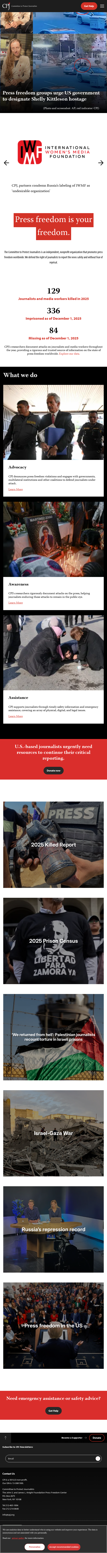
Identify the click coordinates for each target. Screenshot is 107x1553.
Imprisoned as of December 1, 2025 (53, 314)
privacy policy (18, 1538)
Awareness (18, 584)
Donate (97, 1437)
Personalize (34, 1547)
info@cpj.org (8, 1514)
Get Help (89, 6)
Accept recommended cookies (64, 1547)
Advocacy (17, 467)
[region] (53, 1539)
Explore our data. (69, 354)
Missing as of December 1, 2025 (53, 333)
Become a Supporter (72, 1437)
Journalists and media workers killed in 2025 (53, 294)
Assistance (18, 698)
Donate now (53, 770)
